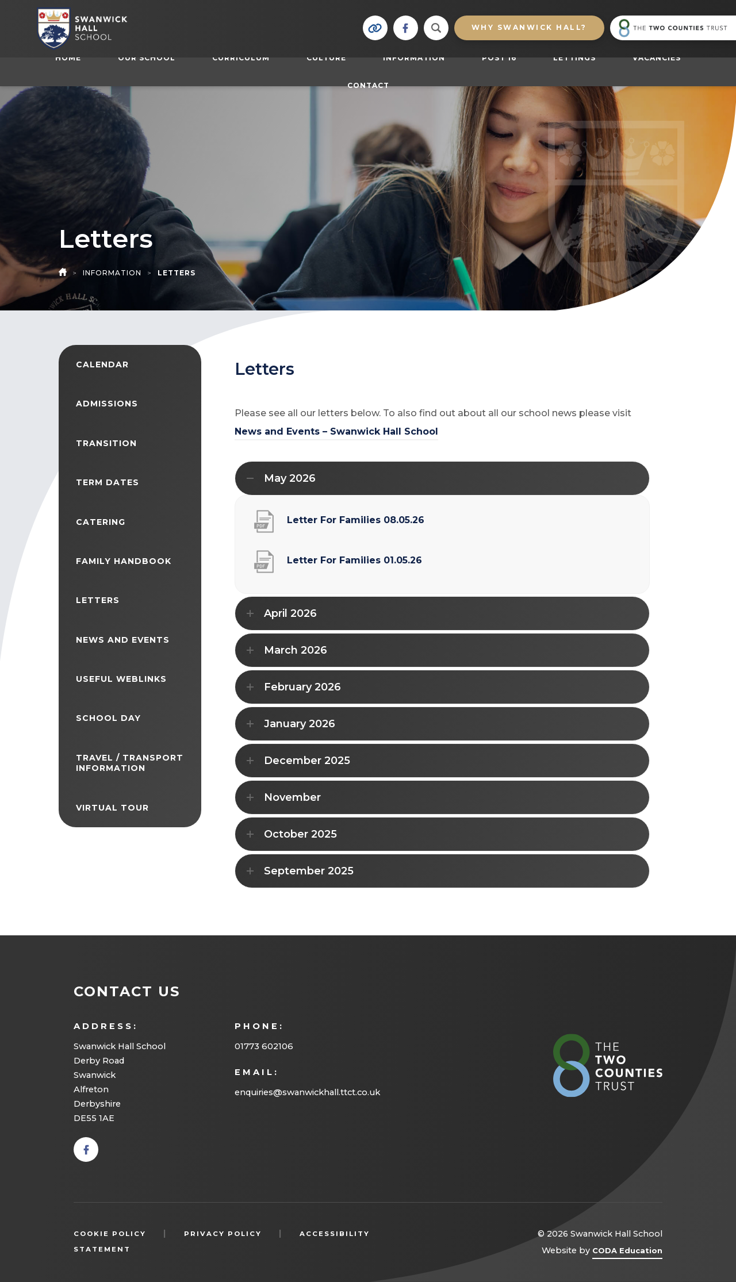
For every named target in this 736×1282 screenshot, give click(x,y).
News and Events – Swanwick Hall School (336, 431)
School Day (108, 718)
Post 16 (505, 57)
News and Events (123, 640)
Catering (100, 522)
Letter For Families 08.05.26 (355, 525)
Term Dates (107, 482)
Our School (146, 57)
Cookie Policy (110, 1234)
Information (414, 57)
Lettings (574, 57)
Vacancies (656, 57)
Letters (98, 600)
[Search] (436, 28)
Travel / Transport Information (129, 763)
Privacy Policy (223, 1234)
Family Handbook (123, 561)
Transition (106, 443)
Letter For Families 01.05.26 (354, 565)
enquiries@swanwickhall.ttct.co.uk (307, 1092)
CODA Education (627, 1252)
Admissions (107, 403)
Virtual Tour (112, 808)
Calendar (102, 364)
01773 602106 (264, 1046)
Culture (326, 57)
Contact (368, 85)
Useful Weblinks (121, 679)
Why (529, 27)
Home (68, 57)
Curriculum (241, 57)
